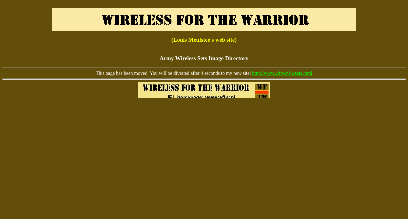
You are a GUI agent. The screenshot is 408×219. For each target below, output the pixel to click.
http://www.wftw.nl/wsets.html (282, 73)
